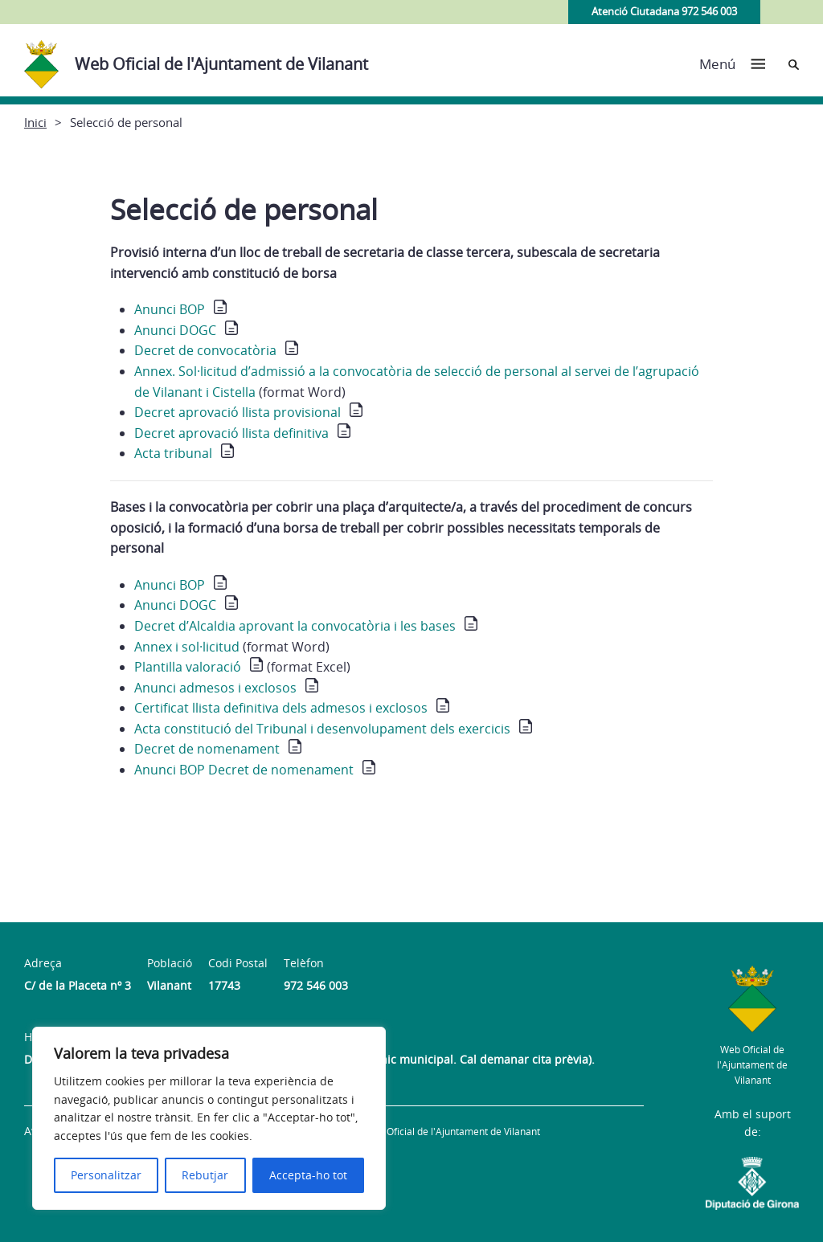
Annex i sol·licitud (187, 647)
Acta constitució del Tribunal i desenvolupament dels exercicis (322, 728)
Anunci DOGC (175, 330)
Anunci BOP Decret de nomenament (244, 769)
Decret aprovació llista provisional (237, 412)
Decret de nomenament (207, 749)
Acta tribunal (173, 453)
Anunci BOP (169, 309)
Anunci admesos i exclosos (215, 688)
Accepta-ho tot (308, 1175)
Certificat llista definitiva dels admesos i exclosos (281, 708)
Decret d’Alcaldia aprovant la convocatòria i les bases (295, 626)
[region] (209, 1118)
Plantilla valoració (187, 667)
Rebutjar (205, 1175)
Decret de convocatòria (205, 350)
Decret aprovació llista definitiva (231, 433)
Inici (35, 122)
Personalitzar (106, 1175)
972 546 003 (316, 985)
